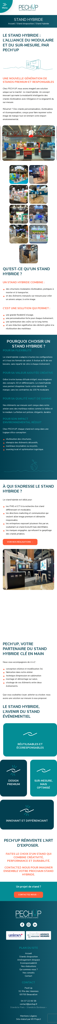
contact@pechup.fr (28, 1004)
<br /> (28, 616)
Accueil (11, 23)
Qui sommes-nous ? (28, 969)
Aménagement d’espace (28, 959)
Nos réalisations (28, 966)
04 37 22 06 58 (28, 1000)
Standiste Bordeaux (36, 1007)
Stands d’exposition (28, 956)
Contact (28, 975)
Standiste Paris (17, 1007)
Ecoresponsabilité (28, 963)
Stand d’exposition (25, 23)
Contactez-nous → (28, 894)
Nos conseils (29, 972)
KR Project (36, 1019)
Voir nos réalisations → (20, 542)
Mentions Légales (28, 1015)
